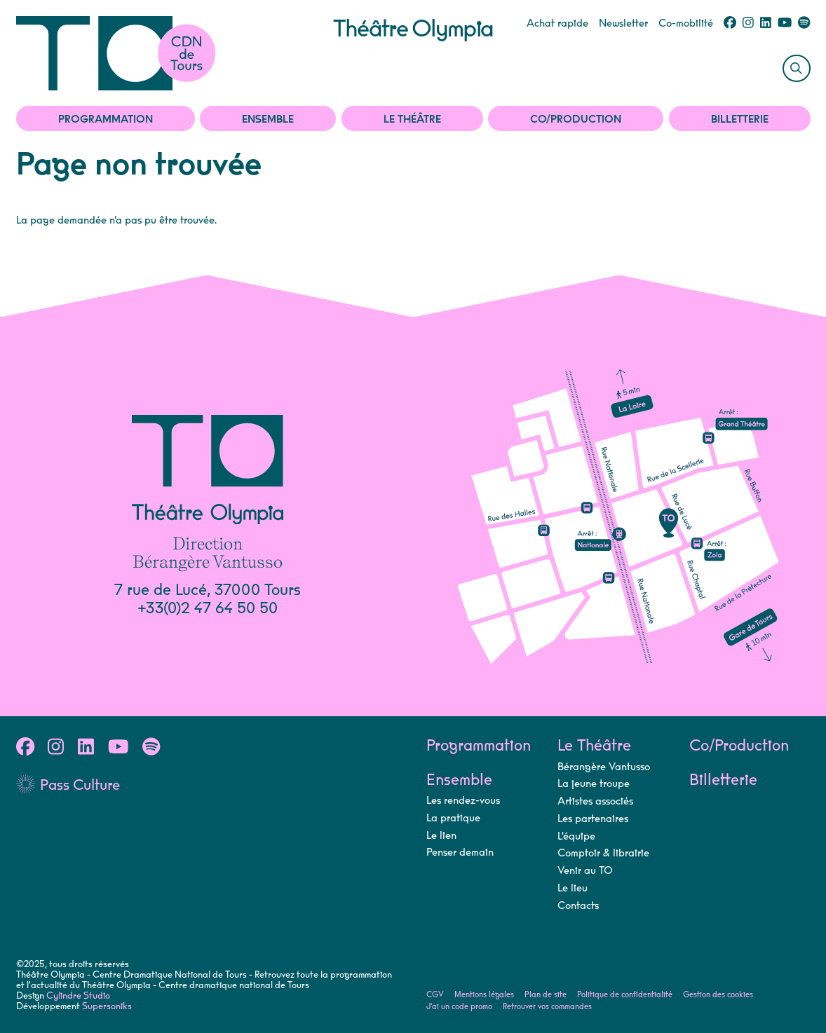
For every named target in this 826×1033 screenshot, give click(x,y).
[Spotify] (804, 23)
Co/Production (575, 119)
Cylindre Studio (78, 996)
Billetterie (740, 119)
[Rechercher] (797, 69)
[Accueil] (174, 53)
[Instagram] (748, 23)
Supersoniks (107, 1006)
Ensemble (268, 119)
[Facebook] (730, 23)
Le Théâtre (412, 119)
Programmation (105, 119)
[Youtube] (785, 23)
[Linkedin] (765, 23)
